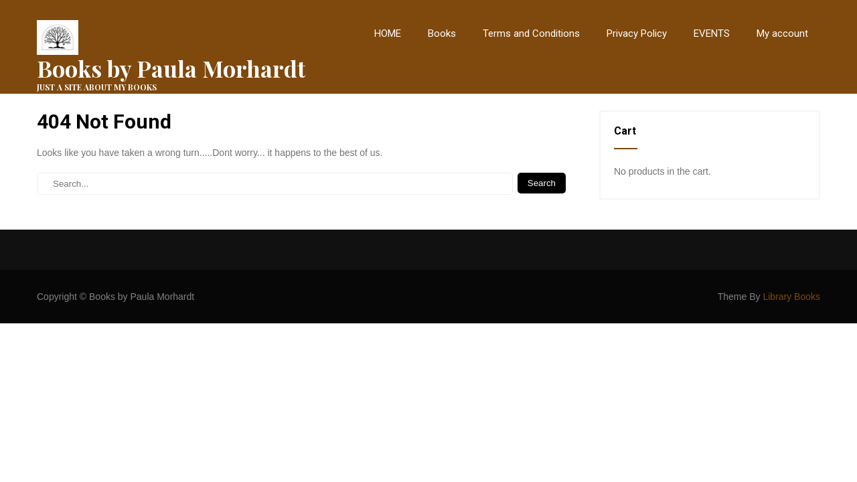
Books (442, 33)
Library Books (791, 296)
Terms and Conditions (531, 33)
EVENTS (712, 33)
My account (782, 33)
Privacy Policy (637, 33)
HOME (387, 33)
